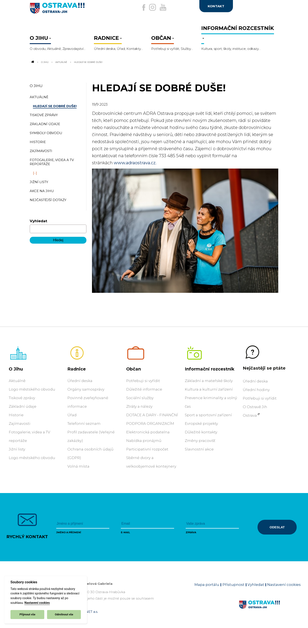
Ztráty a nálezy (139, 406)
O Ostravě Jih (255, 407)
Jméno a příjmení (68, 532)
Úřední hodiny (256, 390)
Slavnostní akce (199, 449)
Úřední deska (79, 381)
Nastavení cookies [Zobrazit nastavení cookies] (284, 584)
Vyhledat (38, 221)
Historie (16, 415)
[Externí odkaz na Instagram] (149, 7)
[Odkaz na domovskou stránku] (32, 62)
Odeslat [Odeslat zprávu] (277, 527)
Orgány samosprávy (85, 389)
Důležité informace (144, 389)
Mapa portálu (206, 584)
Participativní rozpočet (147, 449)
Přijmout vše (27, 614)
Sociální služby (140, 398)
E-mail (125, 532)
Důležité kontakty (201, 432)
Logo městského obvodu (32, 389)
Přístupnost (233, 584)
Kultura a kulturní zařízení (209, 389)
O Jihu (45, 62)
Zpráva (191, 532)
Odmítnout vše (64, 614)
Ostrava (250, 415)
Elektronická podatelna (148, 432)
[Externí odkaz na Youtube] (166, 7)
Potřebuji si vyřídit (143, 381)
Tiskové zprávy (22, 398)
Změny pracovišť (200, 440)
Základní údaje (22, 406)
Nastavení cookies (37, 603)
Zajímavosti (19, 423)
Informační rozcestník (209, 369)
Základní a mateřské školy (209, 381)
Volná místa (78, 466)
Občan (133, 369)
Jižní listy (17, 449)
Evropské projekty (201, 423)
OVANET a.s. (88, 612)
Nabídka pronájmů (143, 440)
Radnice (76, 369)
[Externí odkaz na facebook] (134, 7)
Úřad (72, 415)
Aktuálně (61, 62)
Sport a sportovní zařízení (208, 415)
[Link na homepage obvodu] (270, 609)
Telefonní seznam (84, 423)
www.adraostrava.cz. (135, 162)
